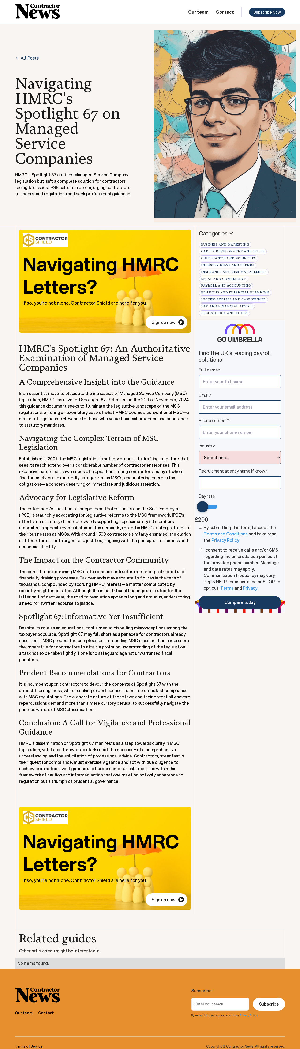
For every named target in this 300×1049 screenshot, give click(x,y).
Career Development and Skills (233, 251)
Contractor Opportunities (228, 258)
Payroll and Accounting (226, 286)
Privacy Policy (225, 540)
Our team (198, 12)
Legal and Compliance (223, 279)
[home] (37, 12)
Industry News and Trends (227, 265)
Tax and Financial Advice (227, 306)
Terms (227, 588)
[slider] (202, 506)
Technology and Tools (224, 313)
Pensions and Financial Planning (235, 292)
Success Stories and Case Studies (233, 299)
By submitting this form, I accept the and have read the (240, 533)
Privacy (250, 588)
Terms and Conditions (226, 534)
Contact (225, 12)
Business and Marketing (225, 244)
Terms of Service (28, 1046)
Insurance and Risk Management (233, 272)
